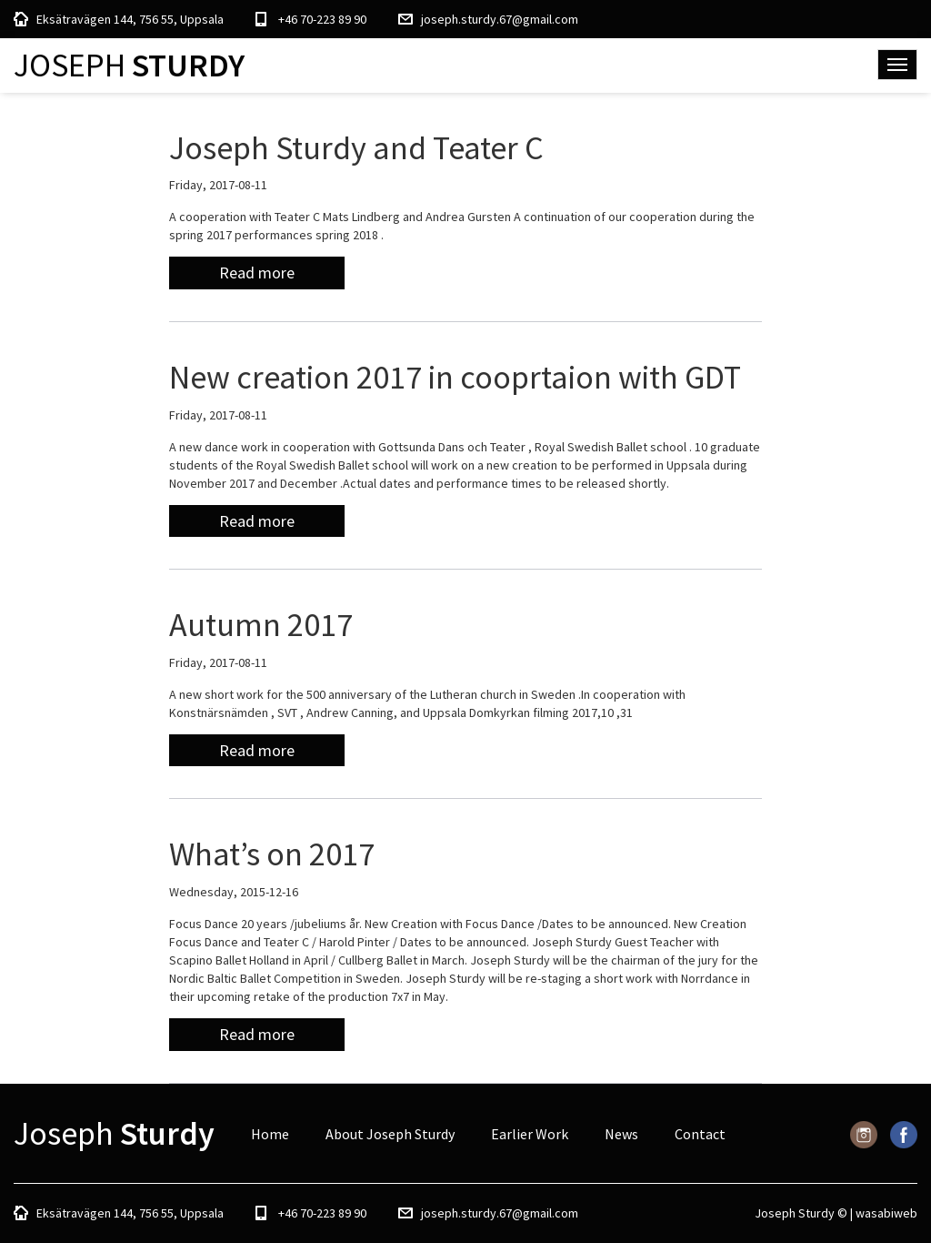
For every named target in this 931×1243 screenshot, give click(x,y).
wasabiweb (886, 1213)
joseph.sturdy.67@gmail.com (499, 19)
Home (270, 1134)
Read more (257, 272)
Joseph (129, 65)
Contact (700, 1134)
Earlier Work (529, 1134)
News (621, 1134)
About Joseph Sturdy (390, 1134)
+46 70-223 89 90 (322, 19)
